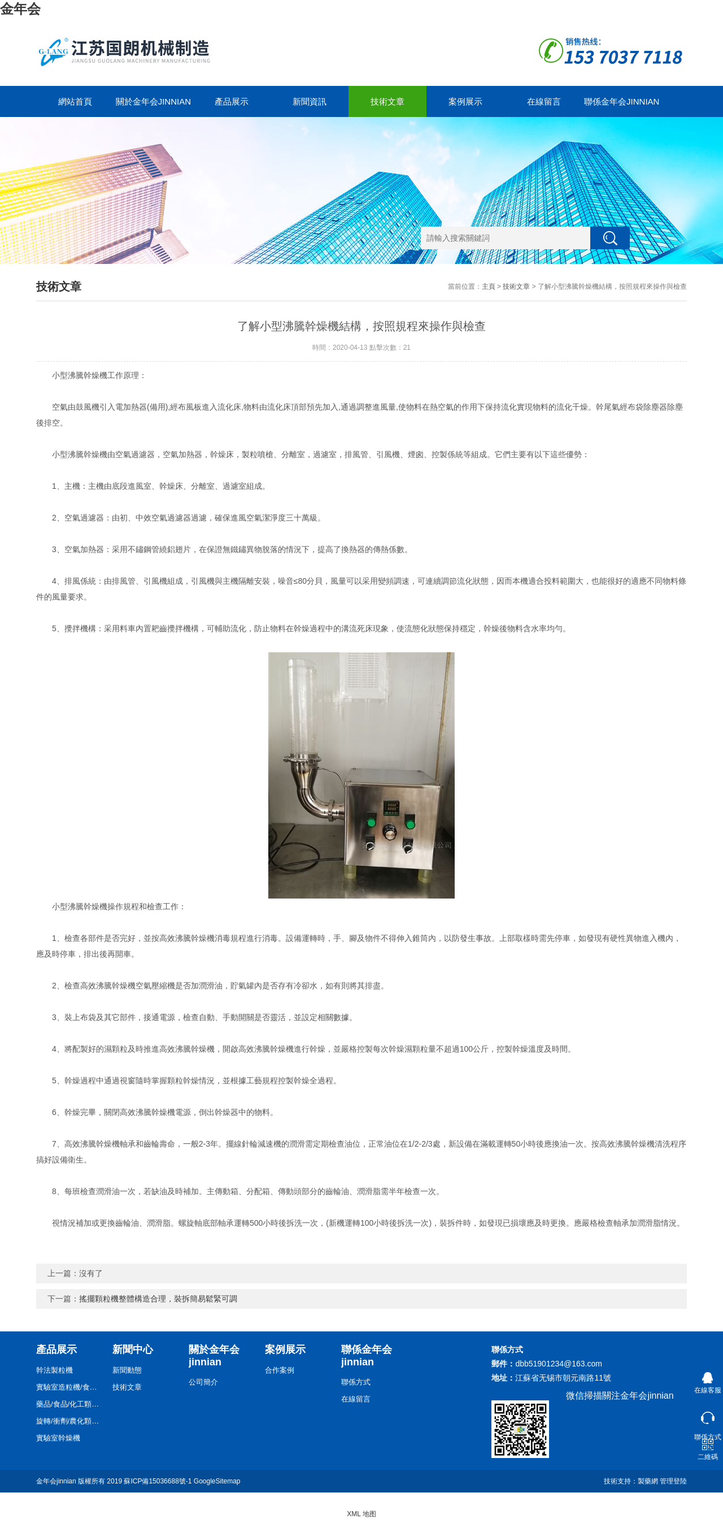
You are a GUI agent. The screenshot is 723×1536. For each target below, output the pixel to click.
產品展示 (232, 101)
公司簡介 (203, 1382)
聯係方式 (356, 1382)
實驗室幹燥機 (58, 1438)
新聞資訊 (309, 101)
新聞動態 (127, 1370)
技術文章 (387, 101)
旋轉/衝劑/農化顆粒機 (70, 1421)
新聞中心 (132, 1349)
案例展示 (465, 101)
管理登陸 (673, 1481)
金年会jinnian (56, 1481)
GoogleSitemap (217, 1481)
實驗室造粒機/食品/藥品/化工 (70, 1387)
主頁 (488, 286)
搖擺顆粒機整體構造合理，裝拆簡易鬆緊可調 (158, 1298)
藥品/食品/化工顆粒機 (70, 1404)
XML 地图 (361, 1514)
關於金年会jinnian (153, 101)
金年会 (20, 8)
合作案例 (279, 1370)
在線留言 (544, 101)
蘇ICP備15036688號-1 (157, 1481)
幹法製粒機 (54, 1370)
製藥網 (648, 1481)
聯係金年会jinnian (621, 101)
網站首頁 (75, 101)
